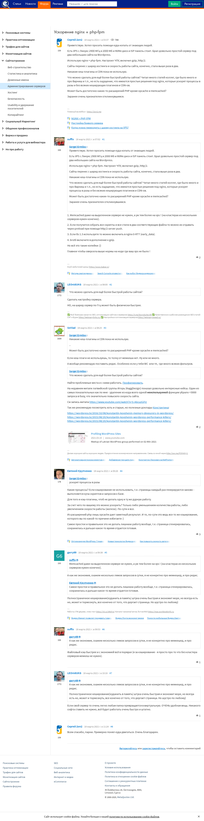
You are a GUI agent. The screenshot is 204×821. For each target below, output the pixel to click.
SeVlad (71, 327)
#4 (121, 471)
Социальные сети (63, 767)
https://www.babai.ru (99, 267)
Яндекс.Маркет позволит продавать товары (91, 618)
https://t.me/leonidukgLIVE (140, 314)
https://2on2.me (94, 111)
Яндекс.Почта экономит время (129, 618)
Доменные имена (18, 80)
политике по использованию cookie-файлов (134, 816)
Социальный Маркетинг (18, 121)
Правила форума (12, 786)
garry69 (71, 552)
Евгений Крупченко (79, 471)
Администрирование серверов (26, 86)
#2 (110, 284)
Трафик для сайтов (15, 47)
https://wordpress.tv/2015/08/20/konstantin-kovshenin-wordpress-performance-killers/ (119, 417)
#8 (112, 726)
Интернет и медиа (63, 777)
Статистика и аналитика (22, 73)
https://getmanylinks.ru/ (89, 317)
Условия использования (117, 767)
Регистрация (192, 4)
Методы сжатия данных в (82, 273)
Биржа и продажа (14, 135)
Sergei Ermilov (77, 146)
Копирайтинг (16, 114)
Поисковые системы (15, 33)
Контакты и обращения (117, 785)
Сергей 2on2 (74, 39)
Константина (161, 407)
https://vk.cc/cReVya (105, 611)
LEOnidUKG (74, 284)
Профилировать (133, 382)
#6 (103, 629)
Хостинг (12, 92)
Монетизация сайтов (16, 53)
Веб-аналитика (62, 772)
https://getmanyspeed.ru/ (149, 317)
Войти (174, 4)
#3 (105, 327)
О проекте (110, 762)
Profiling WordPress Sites (106, 433)
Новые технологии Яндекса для (122, 541)
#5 (106, 552)
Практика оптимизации (18, 40)
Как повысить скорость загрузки (155, 541)
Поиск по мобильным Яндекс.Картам (164, 618)
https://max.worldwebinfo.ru (161, 611)
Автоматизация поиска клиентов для (88, 459)
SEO (56, 763)
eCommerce (60, 781)
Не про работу (12, 149)
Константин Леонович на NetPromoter (156, 459)
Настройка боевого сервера (87, 123)
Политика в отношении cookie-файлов (125, 776)
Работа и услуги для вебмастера (23, 142)
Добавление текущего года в (122, 459)
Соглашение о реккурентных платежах (125, 781)
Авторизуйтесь (128, 748)
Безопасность (16, 98)
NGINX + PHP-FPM (81, 118)
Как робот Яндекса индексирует (141, 273)
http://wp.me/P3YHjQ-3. (177, 453)
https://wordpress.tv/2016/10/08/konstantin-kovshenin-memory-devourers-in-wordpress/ (120, 413)
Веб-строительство (19, 67)
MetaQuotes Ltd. (125, 797)
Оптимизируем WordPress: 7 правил (87, 541)
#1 (103, 139)
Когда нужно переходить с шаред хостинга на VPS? (100, 127)
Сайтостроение (13, 60)
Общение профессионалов (20, 128)
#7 (110, 673)
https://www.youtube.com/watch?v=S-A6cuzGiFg (118, 402)
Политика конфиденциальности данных (126, 772)
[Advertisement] (102, 17)
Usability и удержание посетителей (21, 106)
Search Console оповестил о (110, 273)
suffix (70, 139)
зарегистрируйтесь (153, 748)
